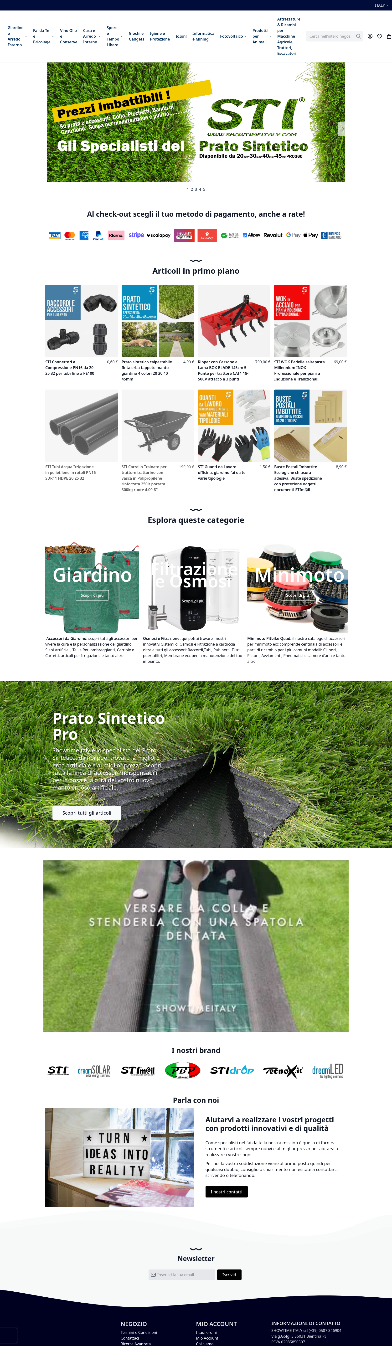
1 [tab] (188, 189)
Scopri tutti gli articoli (86, 813)
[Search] (358, 36)
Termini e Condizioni (139, 1332)
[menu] (154, 36)
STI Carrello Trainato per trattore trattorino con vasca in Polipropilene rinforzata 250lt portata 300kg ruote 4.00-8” (144, 478)
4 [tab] (200, 189)
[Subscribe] (229, 1274)
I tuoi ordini (206, 1332)
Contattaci (130, 1338)
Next (342, 129)
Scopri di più (92, 595)
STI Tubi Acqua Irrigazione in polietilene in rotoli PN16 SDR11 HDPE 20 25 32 (70, 472)
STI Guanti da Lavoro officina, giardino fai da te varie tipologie (222, 472)
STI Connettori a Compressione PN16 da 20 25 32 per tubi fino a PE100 (69, 367)
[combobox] (334, 36)
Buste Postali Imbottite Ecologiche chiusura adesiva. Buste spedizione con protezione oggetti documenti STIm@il (298, 478)
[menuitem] (17, 36)
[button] (382, 5)
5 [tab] (204, 189)
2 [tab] (192, 189)
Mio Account (207, 1338)
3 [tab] (196, 189)
